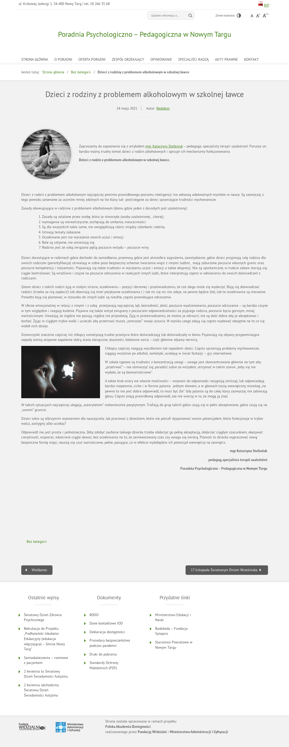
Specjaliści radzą (193, 59)
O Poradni (63, 59)
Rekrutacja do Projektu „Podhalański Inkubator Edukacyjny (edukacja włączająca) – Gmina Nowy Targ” (44, 638)
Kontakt (251, 59)
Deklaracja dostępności (107, 632)
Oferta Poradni (92, 59)
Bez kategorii (81, 72)
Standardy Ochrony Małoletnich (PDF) (104, 665)
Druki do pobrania (103, 654)
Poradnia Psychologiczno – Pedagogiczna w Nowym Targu (144, 34)
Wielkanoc (39, 570)
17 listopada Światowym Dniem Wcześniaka (224, 570)
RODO (94, 615)
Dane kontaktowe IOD (106, 623)
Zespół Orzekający (128, 59)
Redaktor (163, 108)
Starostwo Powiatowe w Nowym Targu (173, 645)
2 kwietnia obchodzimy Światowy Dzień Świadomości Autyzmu (41, 690)
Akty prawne (226, 59)
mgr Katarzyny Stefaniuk (164, 146)
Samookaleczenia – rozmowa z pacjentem (46, 660)
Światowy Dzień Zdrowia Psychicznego (43, 617)
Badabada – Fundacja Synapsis (171, 631)
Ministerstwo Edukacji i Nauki (173, 617)
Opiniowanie (161, 59)
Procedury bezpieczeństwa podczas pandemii (110, 643)
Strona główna (34, 59)
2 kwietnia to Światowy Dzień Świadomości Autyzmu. (46, 674)
